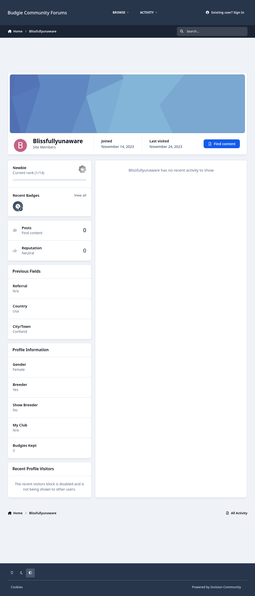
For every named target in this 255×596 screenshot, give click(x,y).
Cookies (17, 587)
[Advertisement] (127, 54)
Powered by (216, 587)
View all (80, 208)
